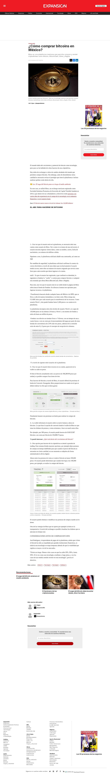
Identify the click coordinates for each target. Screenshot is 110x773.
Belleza (5, 762)
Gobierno (6, 741)
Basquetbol (53, 745)
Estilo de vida (31, 731)
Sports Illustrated (55, 739)
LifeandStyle (7, 736)
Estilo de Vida (54, 763)
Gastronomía (53, 755)
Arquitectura (30, 753)
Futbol (52, 740)
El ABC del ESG (54, 725)
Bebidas (52, 756)
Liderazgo (53, 732)
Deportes (29, 739)
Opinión (5, 749)
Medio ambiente (32, 759)
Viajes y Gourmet (8, 763)
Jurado (52, 765)
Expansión (37, 613)
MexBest (52, 753)
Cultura (29, 721)
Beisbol (52, 742)
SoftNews (63, 565)
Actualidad (53, 731)
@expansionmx (39, 103)
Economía (39, 13)
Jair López (37, 605)
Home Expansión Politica (11, 724)
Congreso (6, 744)
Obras (69, 13)
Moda (5, 760)
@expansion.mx (57, 771)
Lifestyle (52, 748)
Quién (5, 754)
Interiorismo (30, 755)
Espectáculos (7, 755)
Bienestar (53, 761)
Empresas (21, 13)
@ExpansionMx (41, 607)
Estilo (28, 735)
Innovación (53, 723)
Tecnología (60, 13)
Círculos (6, 758)
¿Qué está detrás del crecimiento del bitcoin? (58, 439)
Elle (28, 724)
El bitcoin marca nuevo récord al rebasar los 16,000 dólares (53, 203)
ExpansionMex (61, 771)
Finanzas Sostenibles (56, 721)
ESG (76, 13)
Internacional (49, 13)
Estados (5, 747)
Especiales (53, 736)
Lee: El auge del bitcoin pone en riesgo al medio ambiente (52, 184)
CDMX (5, 745)
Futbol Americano (55, 744)
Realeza (5, 757)
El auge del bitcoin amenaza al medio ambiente (27, 577)
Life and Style (94, 13)
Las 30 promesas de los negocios (93, 128)
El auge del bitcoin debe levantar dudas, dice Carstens (80, 592)
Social (28, 761)
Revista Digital (101, 6)
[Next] (94, 587)
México (5, 742)
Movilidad (30, 764)
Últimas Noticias (9, 13)
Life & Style (30, 734)
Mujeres (83, 13)
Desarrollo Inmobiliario (34, 750)
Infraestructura (31, 751)
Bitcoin (40, 565)
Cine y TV (30, 740)
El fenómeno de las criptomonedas (49, 592)
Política (30, 13)
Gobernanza (30, 763)
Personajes (53, 760)
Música (29, 742)
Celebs (29, 729)
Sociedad (6, 750)
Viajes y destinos (55, 758)
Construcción (31, 748)
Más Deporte (54, 747)
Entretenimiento (31, 737)
